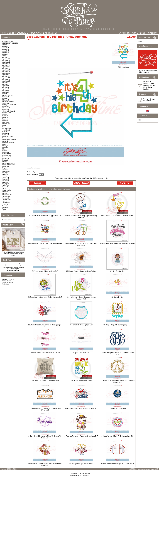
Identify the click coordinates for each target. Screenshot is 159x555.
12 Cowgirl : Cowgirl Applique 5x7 (81, 464)
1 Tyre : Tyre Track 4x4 (81, 353)
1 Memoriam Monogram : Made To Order (45, 380)
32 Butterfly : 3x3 (117, 297)
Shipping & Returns (8, 279)
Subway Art (6, 196)
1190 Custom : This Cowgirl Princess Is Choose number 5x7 (45, 465)
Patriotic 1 (5, 158)
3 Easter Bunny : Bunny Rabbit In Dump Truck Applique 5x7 (81, 244)
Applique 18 (6, 71)
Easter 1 (5, 117)
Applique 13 (6, 63)
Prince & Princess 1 (8, 163)
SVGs (3, 210)
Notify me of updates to (149, 85)
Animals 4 (5, 49)
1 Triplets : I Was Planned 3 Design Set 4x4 (45, 353)
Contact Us (5, 284)
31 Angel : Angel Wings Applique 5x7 (45, 271)
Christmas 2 (6, 108)
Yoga (4, 209)
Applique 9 (5, 92)
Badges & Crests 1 (8, 95)
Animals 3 (5, 48)
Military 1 (5, 146)
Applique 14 (6, 65)
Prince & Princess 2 (8, 165)
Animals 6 (5, 52)
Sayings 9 (5, 185)
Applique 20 (6, 76)
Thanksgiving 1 (7, 199)
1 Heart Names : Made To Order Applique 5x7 (117, 436)
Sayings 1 (5, 169)
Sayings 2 (5, 174)
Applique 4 (5, 84)
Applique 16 (6, 68)
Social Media (6, 190)
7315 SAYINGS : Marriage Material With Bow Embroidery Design (13, 252)
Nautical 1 (5, 152)
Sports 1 (5, 191)
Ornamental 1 (6, 157)
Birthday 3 (5, 100)
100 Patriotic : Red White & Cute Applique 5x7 (81, 408)
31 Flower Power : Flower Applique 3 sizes (81, 271)
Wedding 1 (5, 207)
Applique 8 (5, 90)
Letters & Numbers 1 (9, 142)
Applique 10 (6, 59)
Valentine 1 (5, 206)
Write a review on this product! (149, 100)
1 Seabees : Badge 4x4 (117, 408)
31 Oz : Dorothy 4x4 (117, 271)
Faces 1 (5, 119)
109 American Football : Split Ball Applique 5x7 (117, 464)
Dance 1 (5, 116)
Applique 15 (6, 67)
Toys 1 (4, 201)
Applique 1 (5, 57)
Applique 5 (5, 86)
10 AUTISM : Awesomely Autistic (81, 380)
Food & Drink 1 (7, 128)
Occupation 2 (6, 155)
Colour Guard (6, 112)
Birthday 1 (5, 97)
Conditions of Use (7, 282)
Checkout (152, 33)
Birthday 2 (48, 33)
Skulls (4, 188)
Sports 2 (5, 193)
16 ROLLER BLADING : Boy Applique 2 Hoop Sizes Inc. (81, 216)
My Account (124, 33)
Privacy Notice (6, 281)
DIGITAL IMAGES (7, 41)
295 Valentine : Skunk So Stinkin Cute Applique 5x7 (44, 326)
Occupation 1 (6, 153)
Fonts (4, 127)
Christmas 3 (6, 109)
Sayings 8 (5, 184)
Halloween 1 (6, 133)
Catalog (10, 33)
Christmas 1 (6, 106)
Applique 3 (5, 82)
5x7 (56, 33)
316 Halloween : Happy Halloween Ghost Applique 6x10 (81, 298)
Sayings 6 (5, 180)
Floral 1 (4, 125)
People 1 (5, 160)
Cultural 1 (5, 114)
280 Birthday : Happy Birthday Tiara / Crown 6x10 (117, 243)
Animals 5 (5, 51)
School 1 (5, 187)
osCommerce (84, 475)
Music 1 (4, 149)
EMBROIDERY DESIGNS (29, 33)
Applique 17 (6, 70)
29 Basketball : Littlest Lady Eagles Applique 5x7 (45, 297)
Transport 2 (6, 204)
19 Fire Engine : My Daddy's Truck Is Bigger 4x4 (45, 243)
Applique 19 (6, 73)
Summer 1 (5, 198)
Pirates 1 (5, 161)
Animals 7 (5, 54)
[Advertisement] (80, 498)
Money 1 (5, 147)
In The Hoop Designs (9, 139)
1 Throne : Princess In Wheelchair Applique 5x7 (81, 436)
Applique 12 (6, 62)
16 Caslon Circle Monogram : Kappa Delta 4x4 (45, 216)
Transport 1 (6, 202)
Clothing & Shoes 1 (8, 111)
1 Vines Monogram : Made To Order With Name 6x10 (117, 353)
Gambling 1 (6, 130)
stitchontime (86, 473)
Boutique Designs (8, 101)
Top (3, 33)
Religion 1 (5, 166)
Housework (6, 138)
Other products (144, 72)
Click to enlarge (123, 66)
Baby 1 (4, 93)
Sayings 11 (5, 172)
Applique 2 (5, 74)
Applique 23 (6, 81)
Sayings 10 (5, 171)
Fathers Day (6, 123)
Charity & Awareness (9, 104)
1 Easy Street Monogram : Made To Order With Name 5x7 (44, 437)
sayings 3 (5, 176)
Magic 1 (5, 144)
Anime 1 (5, 56)
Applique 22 (6, 79)
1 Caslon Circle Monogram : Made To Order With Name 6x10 (117, 381)
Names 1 (5, 150)
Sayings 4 (5, 177)
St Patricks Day (7, 195)
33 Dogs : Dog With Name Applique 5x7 (117, 325)
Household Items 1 (8, 136)
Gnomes (5, 131)
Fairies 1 (5, 120)
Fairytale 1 (5, 122)
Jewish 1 (5, 141)
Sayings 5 (5, 179)
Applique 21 (6, 78)
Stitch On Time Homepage (148, 70)
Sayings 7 (5, 182)
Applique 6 (5, 87)
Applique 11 (6, 60)
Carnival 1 (5, 103)
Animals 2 (5, 46)
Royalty (4, 168)
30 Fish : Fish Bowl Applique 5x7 (81, 325)
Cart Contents (138, 33)
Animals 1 (5, 44)
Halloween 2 (6, 135)
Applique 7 (5, 89)
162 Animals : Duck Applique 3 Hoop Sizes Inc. (117, 216)
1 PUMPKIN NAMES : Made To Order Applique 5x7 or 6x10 (44, 409)
